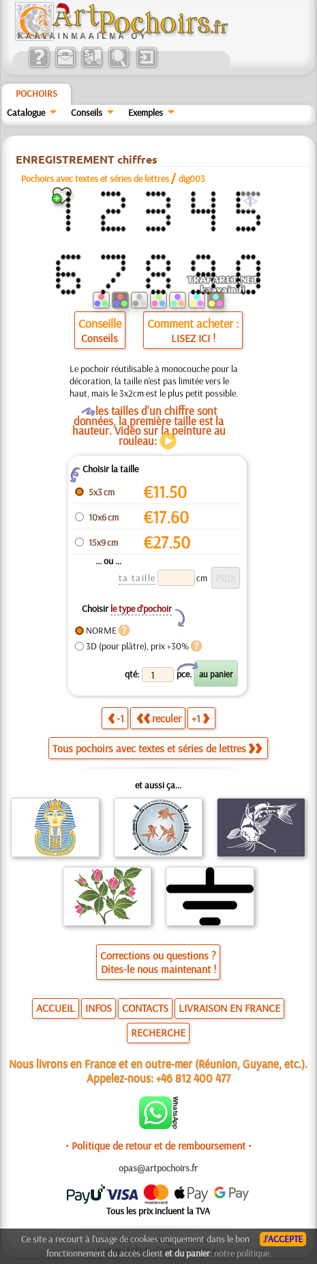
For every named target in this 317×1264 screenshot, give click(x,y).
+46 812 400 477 (193, 1077)
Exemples (145, 112)
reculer (158, 718)
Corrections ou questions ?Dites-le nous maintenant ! (158, 962)
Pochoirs (36, 93)
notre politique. (242, 1253)
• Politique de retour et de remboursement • (158, 1145)
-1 (116, 718)
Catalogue (26, 112)
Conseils (86, 112)
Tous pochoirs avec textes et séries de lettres (157, 748)
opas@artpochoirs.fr (158, 1168)
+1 (200, 718)
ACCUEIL (55, 1008)
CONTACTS (145, 1008)
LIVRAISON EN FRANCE (229, 1008)
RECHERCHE (158, 1032)
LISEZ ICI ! (193, 338)
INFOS (98, 1008)
